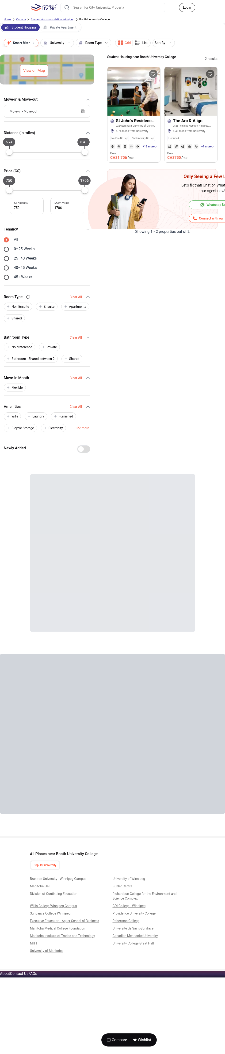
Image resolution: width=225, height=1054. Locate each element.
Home (7, 19)
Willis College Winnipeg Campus (53, 906)
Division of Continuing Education (53, 894)
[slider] (9, 152)
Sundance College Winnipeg (50, 913)
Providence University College (134, 913)
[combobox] (113, 7)
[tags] (133, 137)
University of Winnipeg (129, 879)
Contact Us (19, 973)
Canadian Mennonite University (135, 936)
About (5, 973)
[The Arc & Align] (190, 125)
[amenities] (125, 146)
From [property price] (121, 156)
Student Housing (20, 27)
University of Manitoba (46, 951)
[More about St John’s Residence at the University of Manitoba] (133, 91)
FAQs (32, 973)
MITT (34, 943)
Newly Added (15, 448)
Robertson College (126, 921)
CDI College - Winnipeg (129, 906)
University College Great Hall (133, 943)
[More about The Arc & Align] (190, 91)
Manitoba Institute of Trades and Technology (62, 936)
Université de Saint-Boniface (133, 928)
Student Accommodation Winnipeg (52, 19)
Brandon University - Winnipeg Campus (58, 879)
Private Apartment (59, 27)
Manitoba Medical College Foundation (57, 928)
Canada (21, 19)
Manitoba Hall (40, 886)
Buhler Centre (122, 886)
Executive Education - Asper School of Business (64, 921)
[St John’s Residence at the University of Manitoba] (133, 125)
